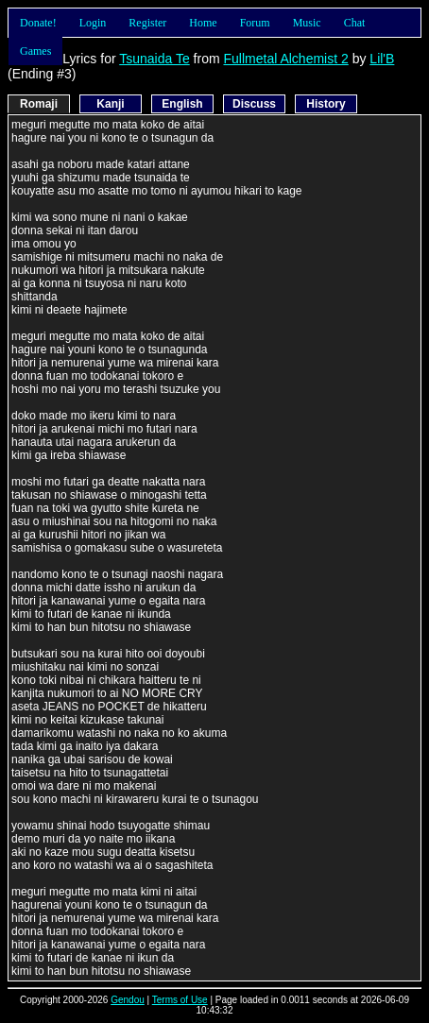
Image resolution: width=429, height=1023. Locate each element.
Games (35, 51)
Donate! (38, 22)
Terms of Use (180, 1000)
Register (147, 22)
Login (93, 22)
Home (202, 22)
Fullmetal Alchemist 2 (285, 58)
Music (307, 22)
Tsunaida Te (154, 58)
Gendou (128, 1000)
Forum (255, 22)
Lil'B (381, 58)
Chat (355, 22)
